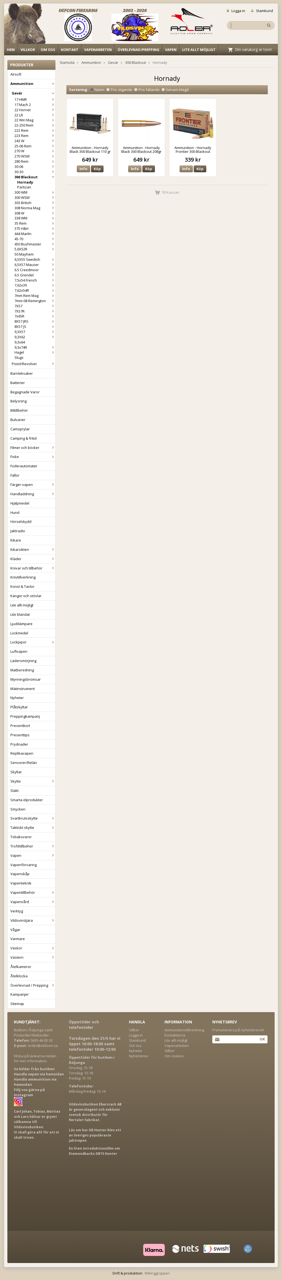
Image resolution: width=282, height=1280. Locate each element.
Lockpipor (32, 642)
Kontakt (69, 49)
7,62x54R (34, 290)
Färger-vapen (32, 484)
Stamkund (262, 10)
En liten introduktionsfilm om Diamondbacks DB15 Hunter (94, 1151)
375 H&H (34, 228)
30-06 (34, 166)
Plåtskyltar (19, 707)
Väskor (32, 948)
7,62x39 (34, 285)
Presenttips (20, 734)
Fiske (32, 456)
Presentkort (20, 725)
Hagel (34, 352)
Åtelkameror (20, 966)
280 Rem (34, 161)
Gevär (33, 93)
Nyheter (17, 697)
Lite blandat (20, 614)
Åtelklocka (19, 975)
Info (83, 168)
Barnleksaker (21, 373)
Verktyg (16, 911)
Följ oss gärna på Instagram (29, 1092)
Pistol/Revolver (33, 363)
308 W (34, 213)
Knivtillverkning (23, 577)
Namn (97, 89)
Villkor (27, 49)
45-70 (34, 238)
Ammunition (32, 83)
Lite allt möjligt (199, 49)
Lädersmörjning (23, 660)
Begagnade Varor (25, 392)
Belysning (18, 401)
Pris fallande (147, 89)
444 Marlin (34, 233)
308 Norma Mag (34, 207)
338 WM (34, 218)
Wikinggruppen (157, 1273)
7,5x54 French (34, 280)
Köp (97, 168)
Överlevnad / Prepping (32, 985)
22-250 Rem (34, 125)
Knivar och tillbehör (32, 568)
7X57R (34, 311)
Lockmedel (19, 633)
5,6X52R (34, 249)
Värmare (17, 938)
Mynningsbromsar (25, 679)
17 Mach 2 (34, 104)
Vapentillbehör (32, 892)
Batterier (17, 382)
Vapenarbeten (98, 49)
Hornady (25, 182)
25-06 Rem (34, 146)
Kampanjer (19, 994)
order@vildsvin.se (43, 1045)
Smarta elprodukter (26, 799)
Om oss (48, 49)
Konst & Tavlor (22, 586)
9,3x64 (19, 342)
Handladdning (32, 493)
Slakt (14, 790)
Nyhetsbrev (138, 1055)
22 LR (34, 115)
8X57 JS (34, 326)
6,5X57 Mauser (34, 264)
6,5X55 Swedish (34, 259)
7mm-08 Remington (34, 300)
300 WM (34, 192)
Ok (262, 1038)
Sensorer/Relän (23, 762)
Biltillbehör (19, 410)
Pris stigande (119, 89)
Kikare (15, 540)
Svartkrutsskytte (32, 818)
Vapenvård (32, 901)
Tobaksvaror (21, 836)
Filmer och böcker (32, 447)
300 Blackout (34, 176)
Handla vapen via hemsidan (39, 1074)
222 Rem (34, 130)
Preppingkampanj (25, 716)
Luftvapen (18, 651)
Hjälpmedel (19, 503)
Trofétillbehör (32, 846)
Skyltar (16, 771)
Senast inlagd (175, 89)
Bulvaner (17, 419)
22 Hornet (34, 109)
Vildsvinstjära (32, 920)
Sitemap (17, 1003)
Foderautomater (23, 465)
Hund (14, 512)
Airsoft (15, 74)
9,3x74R (34, 347)
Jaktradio (17, 530)
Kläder (32, 558)
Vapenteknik (20, 883)
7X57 (34, 305)
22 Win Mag (34, 120)
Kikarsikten (32, 549)
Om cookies (174, 1055)
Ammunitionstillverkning (184, 1029)
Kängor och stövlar (26, 595)
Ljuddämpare (21, 623)
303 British (34, 202)
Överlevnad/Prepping (138, 49)
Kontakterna (174, 1035)
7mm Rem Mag (34, 295)
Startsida (67, 62)
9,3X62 (34, 336)
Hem (11, 49)
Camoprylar (20, 428)
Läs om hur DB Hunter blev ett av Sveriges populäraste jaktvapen (95, 1135)
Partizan (24, 187)
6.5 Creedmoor (34, 269)
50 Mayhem (24, 254)
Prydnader (19, 744)
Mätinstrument (22, 688)
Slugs (19, 357)
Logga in (236, 10)
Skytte (32, 781)
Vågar (15, 929)
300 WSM (34, 197)
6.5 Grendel (34, 275)
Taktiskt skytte (32, 827)
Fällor (14, 475)
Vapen (171, 49)
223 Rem (34, 135)
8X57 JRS (34, 321)
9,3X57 (34, 331)
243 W (34, 140)
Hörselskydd (20, 521)
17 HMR (34, 99)
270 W (34, 150)
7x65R (34, 316)
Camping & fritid (23, 438)
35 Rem (34, 223)
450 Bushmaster (34, 244)
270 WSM (34, 156)
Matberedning (22, 670)
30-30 (34, 171)
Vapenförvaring (23, 864)
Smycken (17, 809)
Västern (32, 957)
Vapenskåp (20, 873)
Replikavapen (21, 753)
